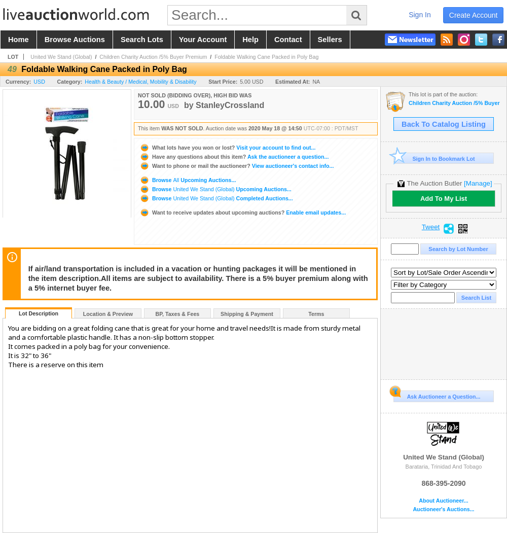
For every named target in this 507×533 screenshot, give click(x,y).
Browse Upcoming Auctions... (187, 180)
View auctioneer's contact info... (236, 166)
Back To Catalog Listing (444, 124)
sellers (330, 39)
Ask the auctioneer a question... (234, 157)
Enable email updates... (242, 212)
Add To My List (443, 198)
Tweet (431, 227)
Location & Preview (108, 314)
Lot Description (38, 313)
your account (203, 39)
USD (39, 82)
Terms (316, 314)
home (18, 39)
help (250, 39)
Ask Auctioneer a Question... (436, 395)
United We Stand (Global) (61, 57)
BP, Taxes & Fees (178, 314)
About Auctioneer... (443, 501)
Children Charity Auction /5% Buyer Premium (153, 57)
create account (473, 15)
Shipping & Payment (247, 314)
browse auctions (75, 39)
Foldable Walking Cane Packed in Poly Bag (266, 57)
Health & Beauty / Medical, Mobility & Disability (140, 82)
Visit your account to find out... (227, 148)
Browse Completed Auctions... (216, 198)
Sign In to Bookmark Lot (434, 158)
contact (288, 39)
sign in (420, 15)
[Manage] (478, 183)
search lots (142, 39)
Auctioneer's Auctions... (443, 509)
